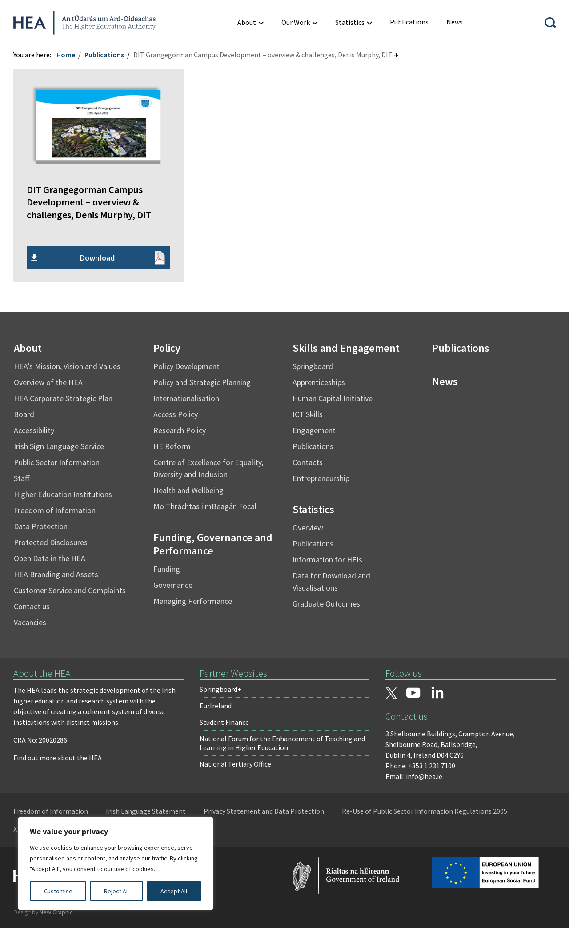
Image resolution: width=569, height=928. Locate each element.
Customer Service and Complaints (70, 590)
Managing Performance (192, 601)
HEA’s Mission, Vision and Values (67, 366)
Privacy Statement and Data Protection (264, 811)
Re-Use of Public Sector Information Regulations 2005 (424, 811)
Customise (58, 891)
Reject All (116, 891)
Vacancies (30, 622)
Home (65, 54)
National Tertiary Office (235, 763)
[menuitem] (409, 22)
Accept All (173, 891)
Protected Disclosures (51, 542)
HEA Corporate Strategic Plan (63, 398)
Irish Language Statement (146, 811)
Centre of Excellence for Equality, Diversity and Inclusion (208, 468)
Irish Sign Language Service (59, 446)
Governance (172, 585)
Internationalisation (186, 398)
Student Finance (224, 722)
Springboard (313, 366)
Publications (104, 54)
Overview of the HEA (48, 382)
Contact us (32, 606)
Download (97, 258)
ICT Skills (308, 414)
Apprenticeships (319, 382)
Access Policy (175, 414)
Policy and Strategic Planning (202, 382)
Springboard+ (220, 689)
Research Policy (179, 430)
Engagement (314, 430)
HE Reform (172, 446)
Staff (21, 478)
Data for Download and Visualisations (331, 581)
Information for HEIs (327, 559)
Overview (308, 527)
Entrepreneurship (321, 478)
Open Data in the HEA (49, 558)
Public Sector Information (57, 462)
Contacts (308, 462)
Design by (43, 912)
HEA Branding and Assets (56, 574)
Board (24, 414)
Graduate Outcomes (326, 604)
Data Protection (41, 526)
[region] (115, 863)
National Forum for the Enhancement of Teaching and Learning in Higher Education (282, 743)
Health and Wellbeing (188, 490)
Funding (166, 569)
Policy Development (186, 366)
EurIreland (216, 705)
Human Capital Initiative (333, 398)
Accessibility (34, 430)
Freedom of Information (55, 510)
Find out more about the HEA (57, 757)
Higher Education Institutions (63, 494)
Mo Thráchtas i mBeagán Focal (204, 506)
